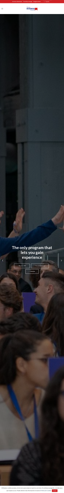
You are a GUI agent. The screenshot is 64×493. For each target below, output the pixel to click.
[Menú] (2, 9)
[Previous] (2, 260)
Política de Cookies (46, 490)
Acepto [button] (54, 490)
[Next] (61, 260)
